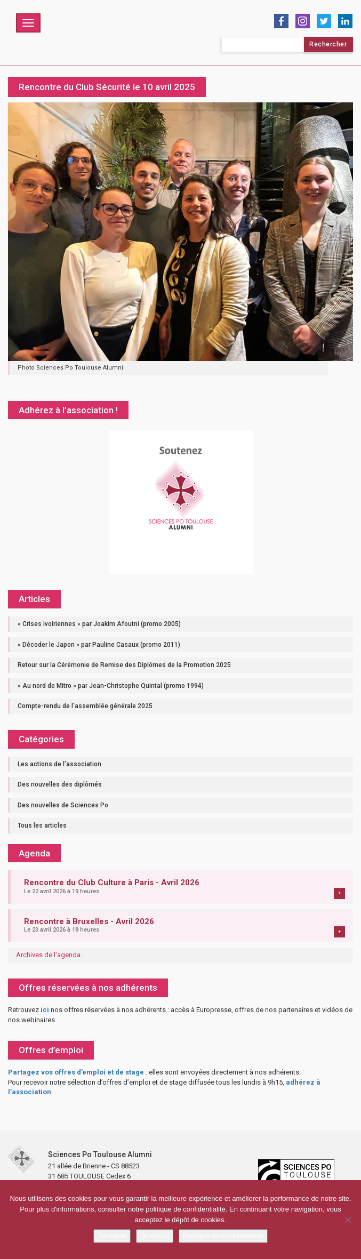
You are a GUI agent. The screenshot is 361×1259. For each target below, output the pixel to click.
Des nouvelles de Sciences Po (63, 805)
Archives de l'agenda (48, 955)
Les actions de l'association (59, 764)
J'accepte (112, 1236)
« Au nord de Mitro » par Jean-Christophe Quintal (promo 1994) (111, 685)
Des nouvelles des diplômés (60, 784)
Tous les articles (42, 825)
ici (45, 1010)
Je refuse (154, 1236)
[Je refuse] (347, 1219)
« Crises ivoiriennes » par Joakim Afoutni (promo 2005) (99, 624)
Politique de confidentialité (223, 1236)
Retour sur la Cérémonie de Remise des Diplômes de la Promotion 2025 (124, 665)
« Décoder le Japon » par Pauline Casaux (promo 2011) (99, 644)
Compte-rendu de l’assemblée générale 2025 (85, 706)
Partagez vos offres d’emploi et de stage (76, 1072)
